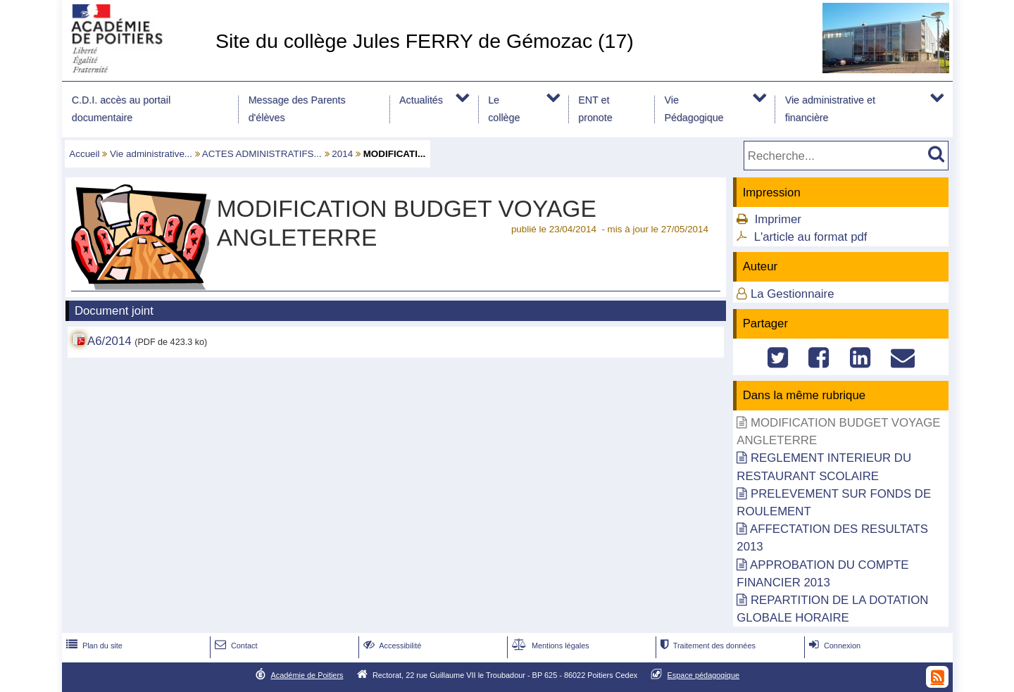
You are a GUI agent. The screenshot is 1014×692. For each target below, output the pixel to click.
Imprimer (778, 219)
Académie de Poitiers (306, 675)
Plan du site (93, 645)
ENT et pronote (595, 108)
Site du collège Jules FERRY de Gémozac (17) (424, 41)
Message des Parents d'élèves (297, 108)
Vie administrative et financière (830, 108)
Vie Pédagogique (693, 108)
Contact (235, 645)
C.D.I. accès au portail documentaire (121, 108)
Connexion (833, 645)
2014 (342, 154)
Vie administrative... (151, 154)
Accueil (84, 154)
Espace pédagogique (704, 675)
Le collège (504, 108)
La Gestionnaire (792, 294)
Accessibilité (391, 645)
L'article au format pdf (811, 237)
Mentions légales (549, 645)
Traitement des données (707, 645)
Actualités (421, 100)
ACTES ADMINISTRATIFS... (262, 154)
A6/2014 (109, 341)
